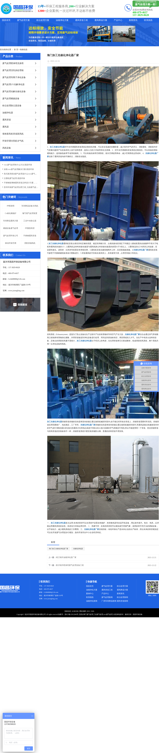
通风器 (5, 127)
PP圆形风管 (30, 228)
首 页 (16, 50)
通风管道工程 (81, 20)
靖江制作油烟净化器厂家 (66, 557)
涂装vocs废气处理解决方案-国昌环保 (19, 169)
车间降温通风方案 (10, 221)
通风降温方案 (100, 20)
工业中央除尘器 (29, 221)
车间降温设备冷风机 (29, 206)
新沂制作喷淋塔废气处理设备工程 (70, 565)
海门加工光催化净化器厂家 (58, 549)
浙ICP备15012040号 (71, 614)
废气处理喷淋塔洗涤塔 (13, 63)
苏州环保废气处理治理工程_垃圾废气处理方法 (21, 187)
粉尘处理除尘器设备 (11, 105)
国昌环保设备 (137, 614)
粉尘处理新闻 (122, 597)
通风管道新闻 (122, 601)
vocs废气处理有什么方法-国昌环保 (18, 165)
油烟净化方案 (62, 20)
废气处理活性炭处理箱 (13, 70)
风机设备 (6, 148)
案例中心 (90, 594)
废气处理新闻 (107, 597)
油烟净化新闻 (91, 601)
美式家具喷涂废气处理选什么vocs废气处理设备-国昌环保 (21, 174)
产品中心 (118, 20)
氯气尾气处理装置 (29, 213)
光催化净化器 (78, 549)
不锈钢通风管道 (29, 236)
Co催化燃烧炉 (10, 213)
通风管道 (6, 120)
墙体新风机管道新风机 (13, 134)
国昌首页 (6, 20)
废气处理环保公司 (10, 236)
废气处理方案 (23, 20)
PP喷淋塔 (10, 206)
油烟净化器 (7, 112)
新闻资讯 (133, 20)
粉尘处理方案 (42, 20)
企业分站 (75, 611)
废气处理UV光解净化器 (13, 84)
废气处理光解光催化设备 (14, 91)
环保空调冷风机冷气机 (13, 141)
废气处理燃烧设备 (10, 98)
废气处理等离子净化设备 (14, 77)
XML (92, 611)
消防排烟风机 (29, 243)
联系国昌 (148, 20)
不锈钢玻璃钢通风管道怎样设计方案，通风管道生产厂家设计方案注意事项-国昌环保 (21, 183)
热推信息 (23, 50)
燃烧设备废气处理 (10, 228)
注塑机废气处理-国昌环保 (14, 178)
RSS (88, 611)
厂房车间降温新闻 (108, 601)
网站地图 (83, 611)
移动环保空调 (10, 243)
